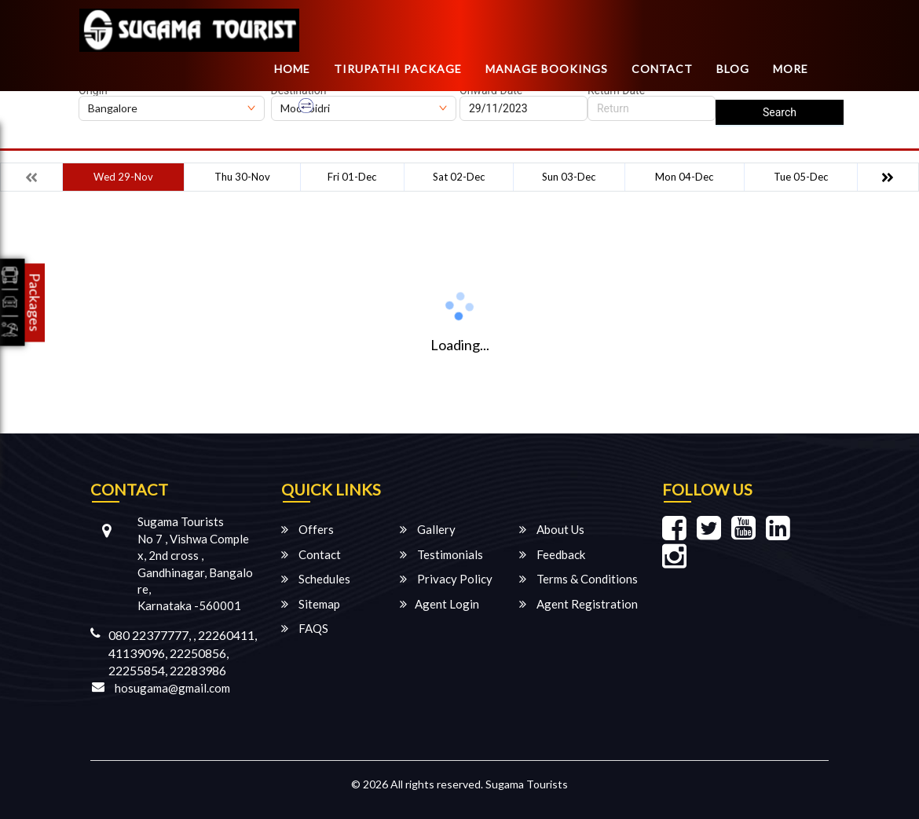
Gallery (428, 529)
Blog (732, 68)
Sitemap (310, 604)
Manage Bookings (546, 68)
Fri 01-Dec (352, 176)
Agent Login (439, 604)
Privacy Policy (446, 579)
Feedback (552, 554)
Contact (662, 68)
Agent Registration (578, 604)
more (790, 68)
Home (292, 68)
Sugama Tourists (526, 784)
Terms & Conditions (578, 579)
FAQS (304, 628)
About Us (551, 529)
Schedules (315, 579)
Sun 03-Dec (568, 176)
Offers (307, 529)
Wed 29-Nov (123, 176)
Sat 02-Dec (459, 176)
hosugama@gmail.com (172, 688)
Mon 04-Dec (684, 176)
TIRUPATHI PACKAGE (398, 68)
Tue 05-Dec (801, 176)
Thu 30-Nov (242, 176)
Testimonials (441, 554)
